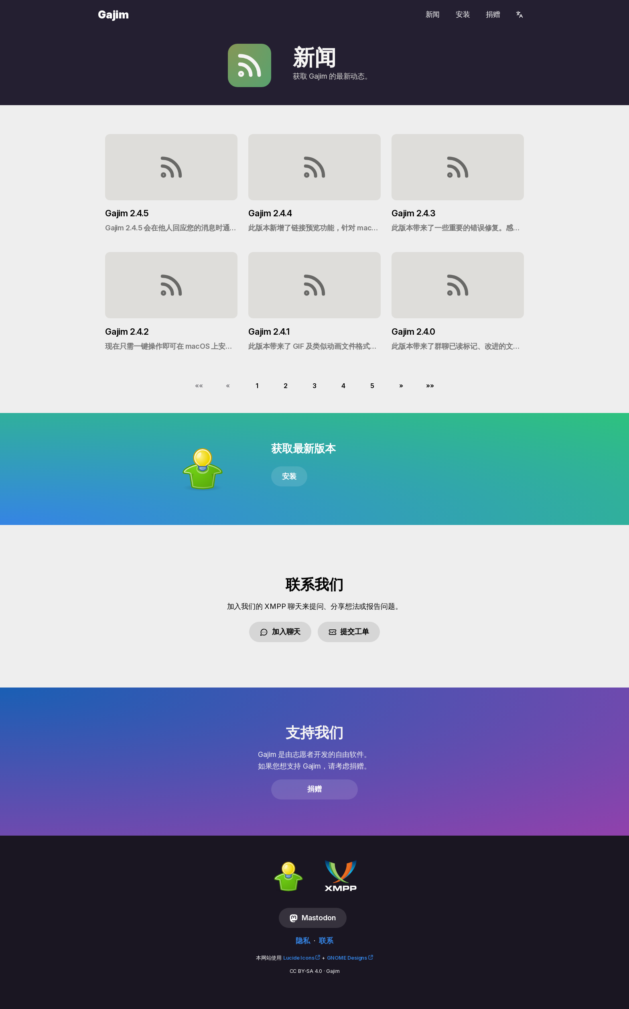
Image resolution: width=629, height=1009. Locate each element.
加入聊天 (280, 631)
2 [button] (286, 386)
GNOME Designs (347, 958)
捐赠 (493, 14)
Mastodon (312, 917)
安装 (463, 14)
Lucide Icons (298, 958)
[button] (199, 386)
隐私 (303, 940)
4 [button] (343, 386)
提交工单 (349, 631)
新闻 (433, 14)
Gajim (113, 14)
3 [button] (314, 386)
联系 (326, 940)
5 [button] (372, 386)
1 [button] (257, 386)
